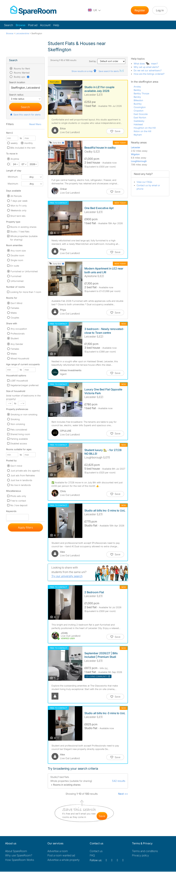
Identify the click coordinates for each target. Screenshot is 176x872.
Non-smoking (18, 424)
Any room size (18, 250)
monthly (28, 143)
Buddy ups (21, 76)
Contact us (96, 851)
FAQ (92, 855)
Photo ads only (18, 496)
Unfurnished (17, 281)
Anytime (15, 158)
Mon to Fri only (19, 205)
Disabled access (18, 443)
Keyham (138, 134)
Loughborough (139, 161)
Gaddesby (139, 121)
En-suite (14, 265)
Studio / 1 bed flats (19, 231)
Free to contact (18, 500)
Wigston (135, 154)
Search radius (16, 94)
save (102, 816)
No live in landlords (21, 485)
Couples (15, 317)
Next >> (123, 793)
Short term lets (18, 216)
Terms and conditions (145, 851)
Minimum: (13, 176)
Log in (160, 10)
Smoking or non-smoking (24, 414)
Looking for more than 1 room (25, 292)
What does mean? (146, 63)
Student (15, 338)
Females (15, 308)
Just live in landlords (21, 480)
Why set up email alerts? (146, 67)
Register (140, 10)
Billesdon (138, 100)
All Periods (16, 196)
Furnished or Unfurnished (24, 271)
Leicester (135, 147)
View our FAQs (144, 182)
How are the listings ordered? (149, 73)
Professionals (18, 333)
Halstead (138, 124)
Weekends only (18, 210)
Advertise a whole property (63, 860)
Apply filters (25, 527)
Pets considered (18, 429)
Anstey (137, 86)
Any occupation (19, 328)
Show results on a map (84, 71)
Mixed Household (20, 358)
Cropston (138, 110)
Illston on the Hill (142, 131)
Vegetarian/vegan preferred (24, 385)
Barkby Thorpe (141, 93)
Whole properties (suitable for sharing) (23, 238)
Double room (17, 255)
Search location (17, 82)
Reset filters (35, 124)
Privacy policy (140, 855)
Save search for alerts (111, 71)
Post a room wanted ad (61, 855)
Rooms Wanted (21, 72)
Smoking (15, 419)
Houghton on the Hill (145, 127)
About (16, 851)
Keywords (11, 512)
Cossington (140, 107)
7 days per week (19, 200)
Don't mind (16, 465)
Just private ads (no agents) (25, 470)
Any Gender (17, 344)
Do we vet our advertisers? (148, 70)
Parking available (19, 438)
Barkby (137, 90)
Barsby (137, 96)
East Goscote (141, 114)
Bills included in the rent (22, 147)
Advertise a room (57, 851)
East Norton (140, 117)
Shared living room (20, 434)
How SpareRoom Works (19, 860)
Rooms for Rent (21, 68)
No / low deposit (18, 505)
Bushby (138, 103)
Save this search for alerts (25, 114)
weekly (14, 143)
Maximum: (13, 183)
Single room (17, 260)
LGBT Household (19, 380)
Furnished (16, 276)
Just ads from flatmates (23, 475)
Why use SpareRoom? (18, 855)
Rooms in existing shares (23, 227)
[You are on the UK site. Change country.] (94, 10)
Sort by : (107, 61)
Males (14, 312)
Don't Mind (16, 303)
